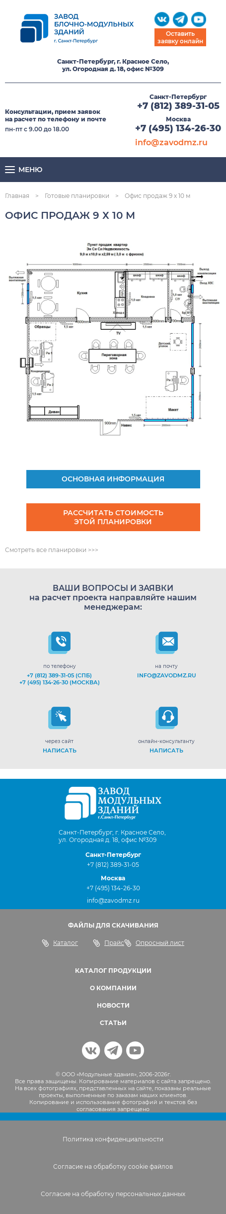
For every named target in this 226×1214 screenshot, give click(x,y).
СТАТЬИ (113, 1023)
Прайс (108, 943)
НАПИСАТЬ (59, 750)
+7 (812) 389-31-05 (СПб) (59, 675)
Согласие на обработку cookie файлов (113, 1166)
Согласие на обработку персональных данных (113, 1194)
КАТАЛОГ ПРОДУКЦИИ (113, 970)
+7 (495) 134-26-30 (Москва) (59, 682)
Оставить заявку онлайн (180, 37)
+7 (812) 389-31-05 (178, 105)
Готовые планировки (77, 195)
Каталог (60, 943)
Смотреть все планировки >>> (51, 550)
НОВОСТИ (113, 1005)
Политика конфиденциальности (113, 1139)
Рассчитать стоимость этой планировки (113, 517)
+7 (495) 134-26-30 (178, 128)
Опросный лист (154, 943)
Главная (17, 195)
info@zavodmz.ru (171, 142)
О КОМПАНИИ (113, 988)
